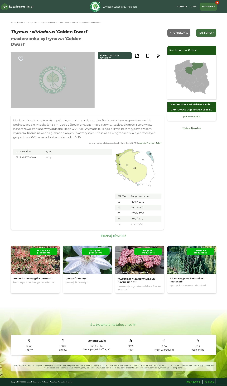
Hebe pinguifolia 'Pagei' (96, 349)
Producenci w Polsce (183, 50)
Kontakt (182, 6)
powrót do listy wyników (109, 56)
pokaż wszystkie (191, 116)
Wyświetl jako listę (191, 128)
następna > (206, 32)
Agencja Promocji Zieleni (149, 143)
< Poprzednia (179, 32)
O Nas (193, 6)
